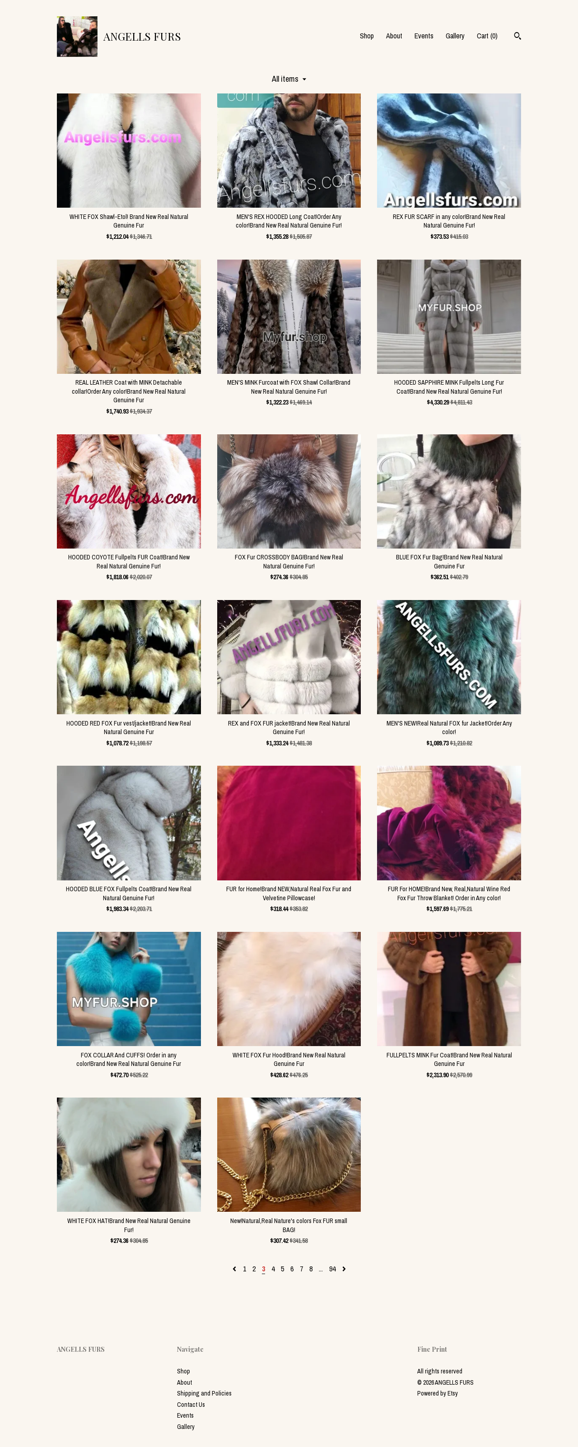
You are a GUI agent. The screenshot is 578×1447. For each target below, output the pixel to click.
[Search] (517, 37)
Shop (367, 36)
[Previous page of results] (235, 1269)
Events (424, 36)
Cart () (487, 36)
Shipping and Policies (204, 1393)
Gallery (455, 36)
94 (332, 1269)
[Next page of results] (344, 1269)
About (394, 36)
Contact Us (191, 1404)
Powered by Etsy (437, 1393)
